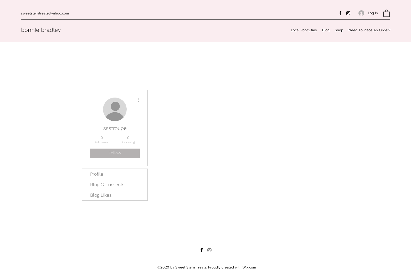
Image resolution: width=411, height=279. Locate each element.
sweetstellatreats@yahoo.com (45, 13)
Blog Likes (101, 195)
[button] (386, 13)
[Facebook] (340, 13)
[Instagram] (348, 13)
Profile (96, 174)
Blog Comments (107, 184)
